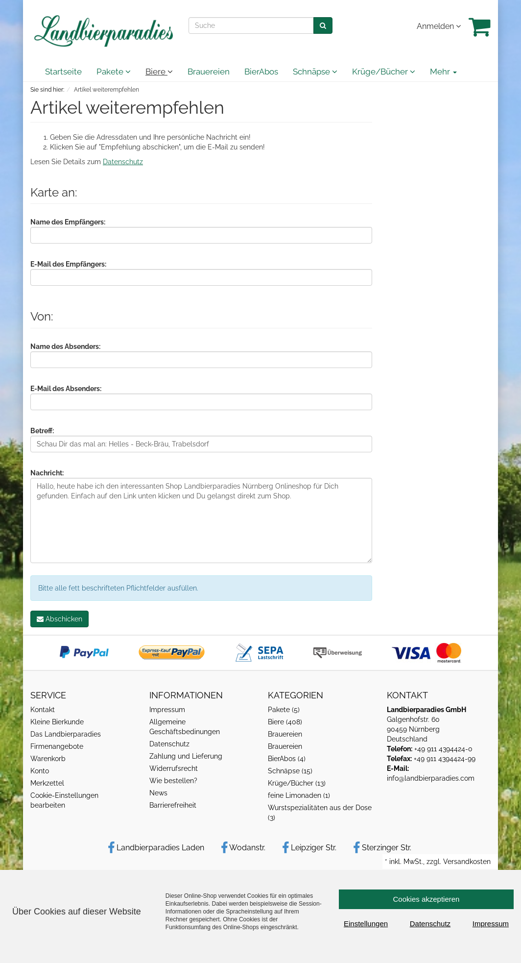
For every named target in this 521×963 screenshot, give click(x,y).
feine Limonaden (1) (299, 795)
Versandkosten (467, 861)
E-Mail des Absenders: (65, 389)
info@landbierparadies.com (430, 778)
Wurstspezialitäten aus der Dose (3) (320, 812)
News (158, 793)
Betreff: (42, 431)
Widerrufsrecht (173, 768)
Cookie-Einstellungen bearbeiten (64, 800)
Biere (159, 71)
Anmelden (439, 26)
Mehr (443, 71)
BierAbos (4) (287, 759)
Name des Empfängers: (67, 222)
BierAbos (261, 71)
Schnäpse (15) (290, 771)
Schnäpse (315, 71)
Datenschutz (123, 162)
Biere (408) (285, 722)
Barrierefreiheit (172, 805)
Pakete (113, 71)
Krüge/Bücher (383, 71)
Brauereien (209, 71)
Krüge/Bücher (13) (297, 783)
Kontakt (42, 710)
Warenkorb (48, 759)
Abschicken (59, 619)
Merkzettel (47, 783)
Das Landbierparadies (65, 734)
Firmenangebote (56, 746)
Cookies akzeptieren (426, 899)
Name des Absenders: (65, 346)
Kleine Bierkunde (57, 722)
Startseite (63, 71)
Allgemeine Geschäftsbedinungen (184, 727)
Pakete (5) (284, 710)
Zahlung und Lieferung (185, 756)
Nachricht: (47, 473)
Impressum (167, 710)
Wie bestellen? (173, 781)
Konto (39, 771)
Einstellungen (366, 923)
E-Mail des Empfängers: (68, 264)
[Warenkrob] (480, 26)
